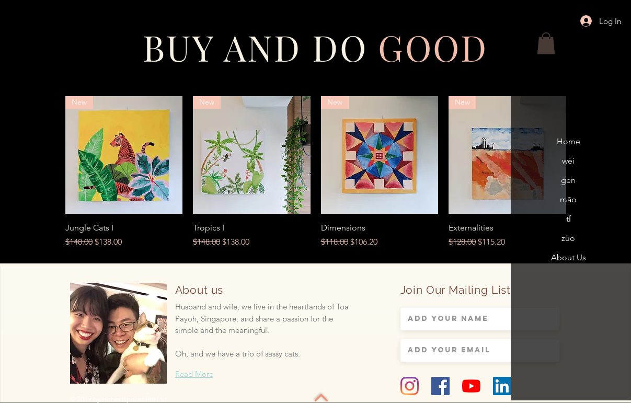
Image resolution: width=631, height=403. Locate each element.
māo (568, 199)
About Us (568, 257)
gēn (568, 180)
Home (568, 141)
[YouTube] (471, 386)
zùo (568, 238)
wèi (568, 161)
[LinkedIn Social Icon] (502, 386)
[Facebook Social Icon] (440, 386)
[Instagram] (409, 386)
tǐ (568, 219)
